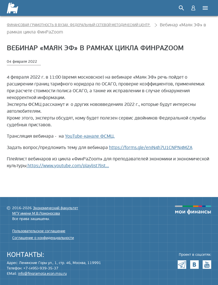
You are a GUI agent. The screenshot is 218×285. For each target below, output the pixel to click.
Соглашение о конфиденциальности (43, 238)
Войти (193, 8)
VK (194, 264)
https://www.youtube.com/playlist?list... (67, 166)
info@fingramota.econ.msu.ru (42, 273)
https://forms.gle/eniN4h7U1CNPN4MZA (150, 147)
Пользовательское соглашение (38, 231)
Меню (205, 8)
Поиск (181, 8)
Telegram (182, 264)
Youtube (207, 264)
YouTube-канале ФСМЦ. (90, 136)
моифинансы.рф (193, 210)
